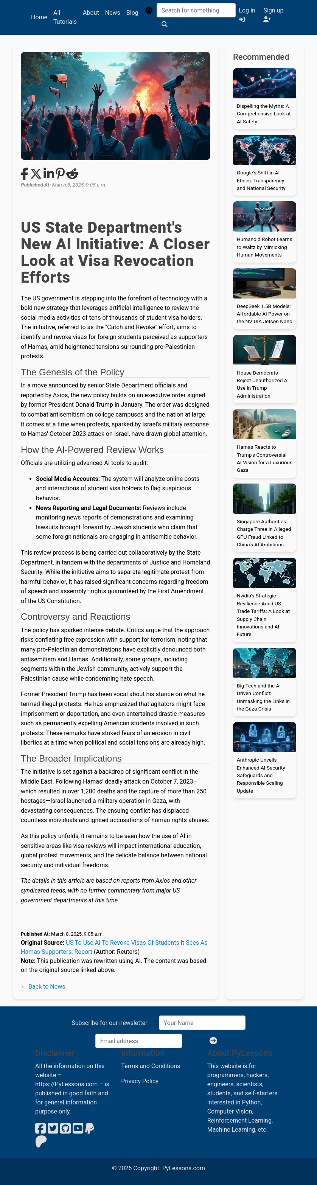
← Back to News (43, 986)
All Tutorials (65, 17)
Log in (247, 14)
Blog (132, 12)
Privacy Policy (139, 1081)
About (91, 12)
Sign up (273, 14)
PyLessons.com (183, 1168)
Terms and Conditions (150, 1066)
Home (39, 17)
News (112, 12)
